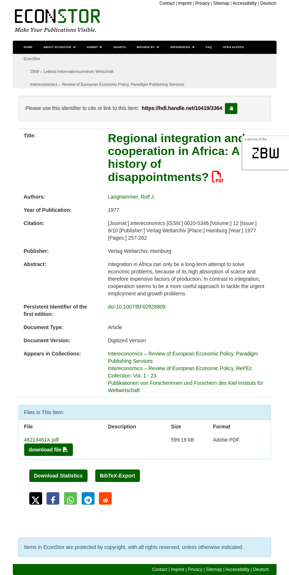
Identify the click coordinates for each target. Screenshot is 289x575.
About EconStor (60, 47)
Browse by (148, 47)
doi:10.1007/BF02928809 (137, 307)
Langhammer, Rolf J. (131, 197)
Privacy (202, 3)
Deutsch (268, 3)
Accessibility (244, 3)
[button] (35, 498)
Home (28, 47)
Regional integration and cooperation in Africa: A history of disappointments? (176, 158)
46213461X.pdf (41, 440)
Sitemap (221, 3)
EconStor (32, 58)
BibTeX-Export (117, 476)
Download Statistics (58, 476)
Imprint (185, 3)
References (182, 47)
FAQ (209, 47)
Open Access (233, 47)
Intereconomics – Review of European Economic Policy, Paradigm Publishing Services (107, 84)
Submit (95, 47)
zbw (266, 153)
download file (48, 450)
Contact (166, 3)
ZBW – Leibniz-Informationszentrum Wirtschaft (71, 71)
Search (119, 47)
